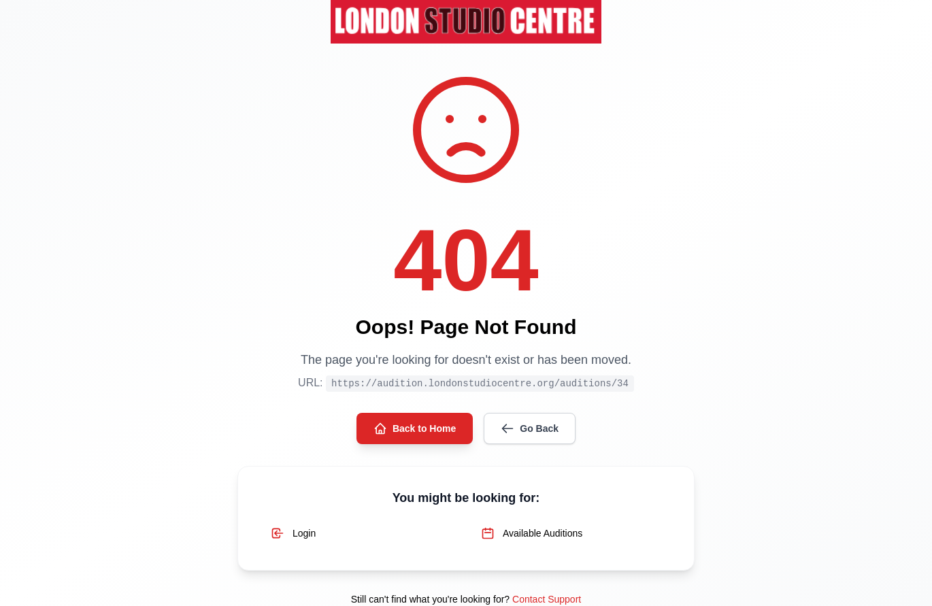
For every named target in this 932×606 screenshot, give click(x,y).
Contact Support (546, 599)
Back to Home (414, 428)
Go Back (530, 428)
